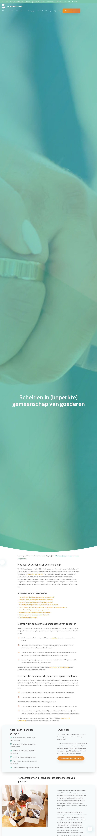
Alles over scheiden (8, 11)
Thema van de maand (47, 2)
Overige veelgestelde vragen (28, 617)
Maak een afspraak (71, 11)
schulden (54, 638)
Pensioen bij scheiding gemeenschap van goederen (34, 612)
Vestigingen (31, 11)
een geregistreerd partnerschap (59, 667)
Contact (40, 11)
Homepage (21, 556)
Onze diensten (21, 11)
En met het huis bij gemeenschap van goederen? (33, 610)
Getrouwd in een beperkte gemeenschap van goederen (36, 602)
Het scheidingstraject (47, 556)
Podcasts (75, 2)
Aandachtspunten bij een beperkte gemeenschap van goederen (38, 605)
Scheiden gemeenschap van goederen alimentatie (34, 615)
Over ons (5, 2)
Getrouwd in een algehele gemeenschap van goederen (36, 599)
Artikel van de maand (63, 2)
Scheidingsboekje (50, 11)
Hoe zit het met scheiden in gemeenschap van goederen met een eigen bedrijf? (43, 607)
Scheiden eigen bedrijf (32, 2)
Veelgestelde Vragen (16, 2)
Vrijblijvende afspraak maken (71, 758)
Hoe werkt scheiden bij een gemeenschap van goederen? (36, 597)
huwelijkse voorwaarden (35, 574)
